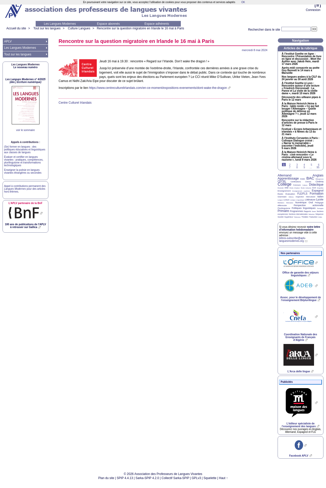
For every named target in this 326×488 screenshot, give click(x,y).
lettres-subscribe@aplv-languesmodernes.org (292, 239)
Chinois (308, 182)
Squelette (209, 478)
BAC (310, 178)
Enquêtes (320, 188)
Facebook (298, 455)
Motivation (289, 203)
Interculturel (310, 197)
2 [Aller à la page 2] (290, 164)
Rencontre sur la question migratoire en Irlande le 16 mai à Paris (140, 28)
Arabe (302, 179)
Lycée (319, 199)
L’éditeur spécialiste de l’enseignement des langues (299, 425)
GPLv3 (196, 478)
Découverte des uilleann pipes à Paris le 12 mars (301, 98)
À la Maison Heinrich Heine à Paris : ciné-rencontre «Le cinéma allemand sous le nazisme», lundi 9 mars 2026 (299, 156)
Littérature (310, 199)
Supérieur (288, 217)
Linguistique (300, 200)
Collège (284, 184)
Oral (311, 202)
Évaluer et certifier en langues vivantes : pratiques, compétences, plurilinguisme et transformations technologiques (23, 161)
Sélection (311, 214)
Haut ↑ (223, 478)
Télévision (297, 217)
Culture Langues (79, 28)
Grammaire (282, 197)
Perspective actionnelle (308, 205)
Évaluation (290, 194)
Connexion (313, 10)
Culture (304, 185)
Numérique (300, 202)
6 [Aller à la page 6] (318, 164)
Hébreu (291, 197)
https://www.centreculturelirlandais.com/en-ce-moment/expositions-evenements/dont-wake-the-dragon (158, 88)
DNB (287, 188)
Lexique (292, 200)
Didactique (316, 184)
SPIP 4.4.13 (125, 478)
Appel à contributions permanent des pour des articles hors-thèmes (25, 189)
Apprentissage (288, 178)
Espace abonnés (108, 24)
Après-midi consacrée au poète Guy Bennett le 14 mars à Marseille (300, 70)
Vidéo (320, 217)
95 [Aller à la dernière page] (318, 167)
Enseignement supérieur (301, 191)
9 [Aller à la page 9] (304, 167)
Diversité (280, 188)
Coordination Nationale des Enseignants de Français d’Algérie (300, 337)
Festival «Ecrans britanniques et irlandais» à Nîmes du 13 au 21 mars (301, 132)
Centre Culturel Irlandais (75, 102)
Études (280, 194)
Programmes (296, 211)
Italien (320, 196)
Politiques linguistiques (304, 208)
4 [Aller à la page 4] (304, 164)
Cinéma (319, 181)
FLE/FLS (302, 193)
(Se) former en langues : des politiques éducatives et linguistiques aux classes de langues (24, 149)
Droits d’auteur (295, 188)
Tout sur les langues (47, 28)
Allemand (284, 175)
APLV (8, 41)
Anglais (318, 175)
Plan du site (106, 478)
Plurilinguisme (284, 208)
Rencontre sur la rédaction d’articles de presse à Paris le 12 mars (299, 123)
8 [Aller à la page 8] (297, 167)
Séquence (319, 214)
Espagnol (317, 190)
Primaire (283, 211)
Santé (314, 211)
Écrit (314, 188)
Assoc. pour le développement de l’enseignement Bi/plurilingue (300, 299)
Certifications (296, 182)
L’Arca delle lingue (299, 371)
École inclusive (306, 188)
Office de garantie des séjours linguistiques (300, 274)
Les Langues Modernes (60, 24)
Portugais (320, 208)
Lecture (286, 200)
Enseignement (284, 191)
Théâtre (304, 217)
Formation (316, 193)
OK (243, 2)
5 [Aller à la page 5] (311, 164)
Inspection (300, 197)
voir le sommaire (25, 130)
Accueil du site (16, 28)
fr (317, 5)
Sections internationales (298, 214)
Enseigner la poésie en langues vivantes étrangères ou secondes (23, 171)
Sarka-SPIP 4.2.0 (147, 478)
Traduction (313, 217)
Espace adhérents (156, 24)
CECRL (282, 181)
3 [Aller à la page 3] (297, 164)
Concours (297, 185)
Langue (280, 200)
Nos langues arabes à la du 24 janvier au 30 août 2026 (301, 78)
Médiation (281, 203)
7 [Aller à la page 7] (290, 167)
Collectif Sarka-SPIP (175, 478)
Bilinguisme (319, 179)
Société (280, 217)
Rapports (307, 211)
